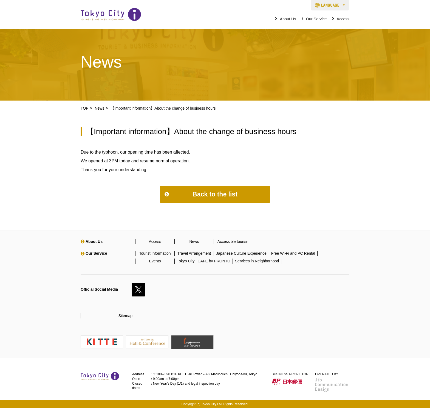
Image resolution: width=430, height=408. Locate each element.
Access (343, 19)
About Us (288, 19)
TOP (85, 108)
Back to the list (215, 194)
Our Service (316, 19)
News (99, 108)
